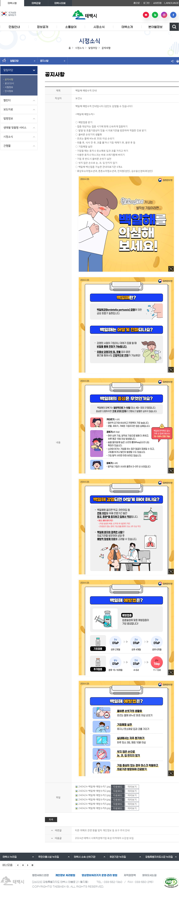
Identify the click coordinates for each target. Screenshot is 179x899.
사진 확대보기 (171, 269)
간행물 (7, 145)
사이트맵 (157, 3)
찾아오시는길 (149, 875)
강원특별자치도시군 (159, 857)
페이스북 (173, 15)
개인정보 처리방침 (65, 875)
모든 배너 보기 (32, 865)
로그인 (146, 3)
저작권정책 (130, 875)
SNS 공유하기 (173, 61)
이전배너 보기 (18, 865)
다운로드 (117, 786)
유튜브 (146, 15)
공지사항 (52, 61)
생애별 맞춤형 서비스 (14, 127)
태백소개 (127, 26)
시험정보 (9, 87)
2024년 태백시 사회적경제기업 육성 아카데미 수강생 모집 (104, 838)
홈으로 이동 (4, 61)
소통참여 (70, 26)
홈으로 (136, 3)
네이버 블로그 (155, 15)
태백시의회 (60, 3)
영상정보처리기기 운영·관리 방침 (99, 875)
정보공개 (42, 26)
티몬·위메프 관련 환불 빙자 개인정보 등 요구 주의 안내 (102, 830)
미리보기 (132, 786)
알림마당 (22, 61)
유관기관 (118, 857)
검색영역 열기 (174, 27)
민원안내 (14, 26)
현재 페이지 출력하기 (177, 61)
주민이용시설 (48, 857)
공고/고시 (9, 83)
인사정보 (9, 91)
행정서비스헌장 (40, 875)
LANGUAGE (171, 3)
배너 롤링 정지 (22, 865)
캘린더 (7, 100)
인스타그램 (164, 15)
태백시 (10, 857)
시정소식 (99, 26)
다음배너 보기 (27, 865)
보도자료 (8, 109)
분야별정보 (155, 26)
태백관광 (36, 3)
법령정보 (8, 118)
